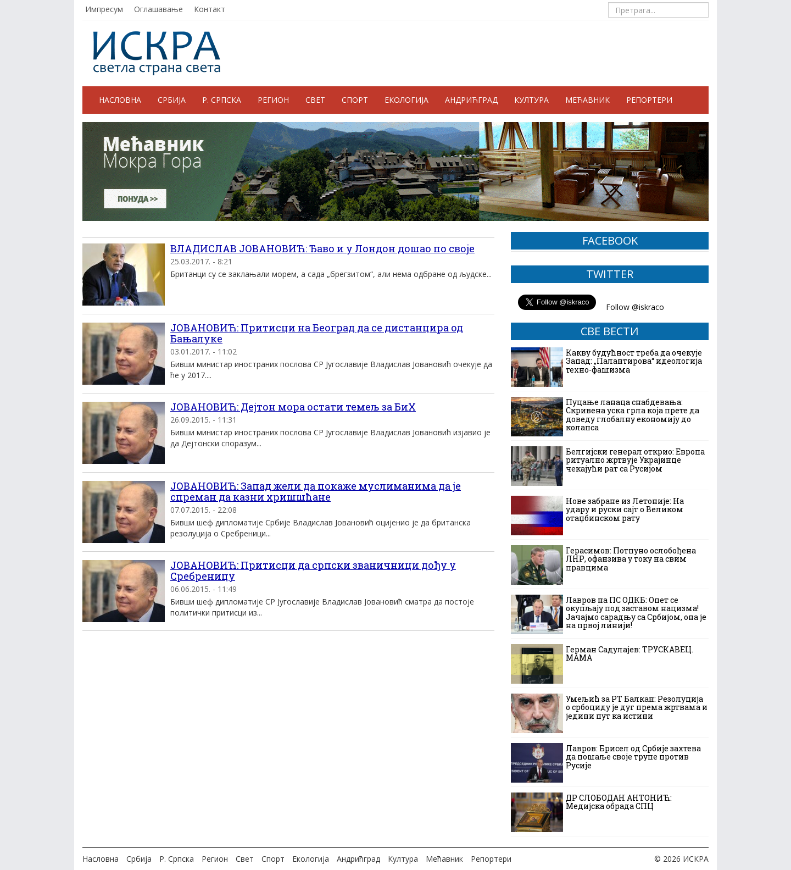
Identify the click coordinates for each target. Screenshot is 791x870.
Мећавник (587, 100)
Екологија (406, 100)
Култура (531, 100)
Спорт (355, 100)
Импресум (104, 9)
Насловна (120, 100)
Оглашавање (158, 9)
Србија (172, 100)
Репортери (649, 100)
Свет (315, 100)
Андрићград (471, 100)
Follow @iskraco (635, 307)
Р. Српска (221, 100)
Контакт (209, 9)
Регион (273, 100)
